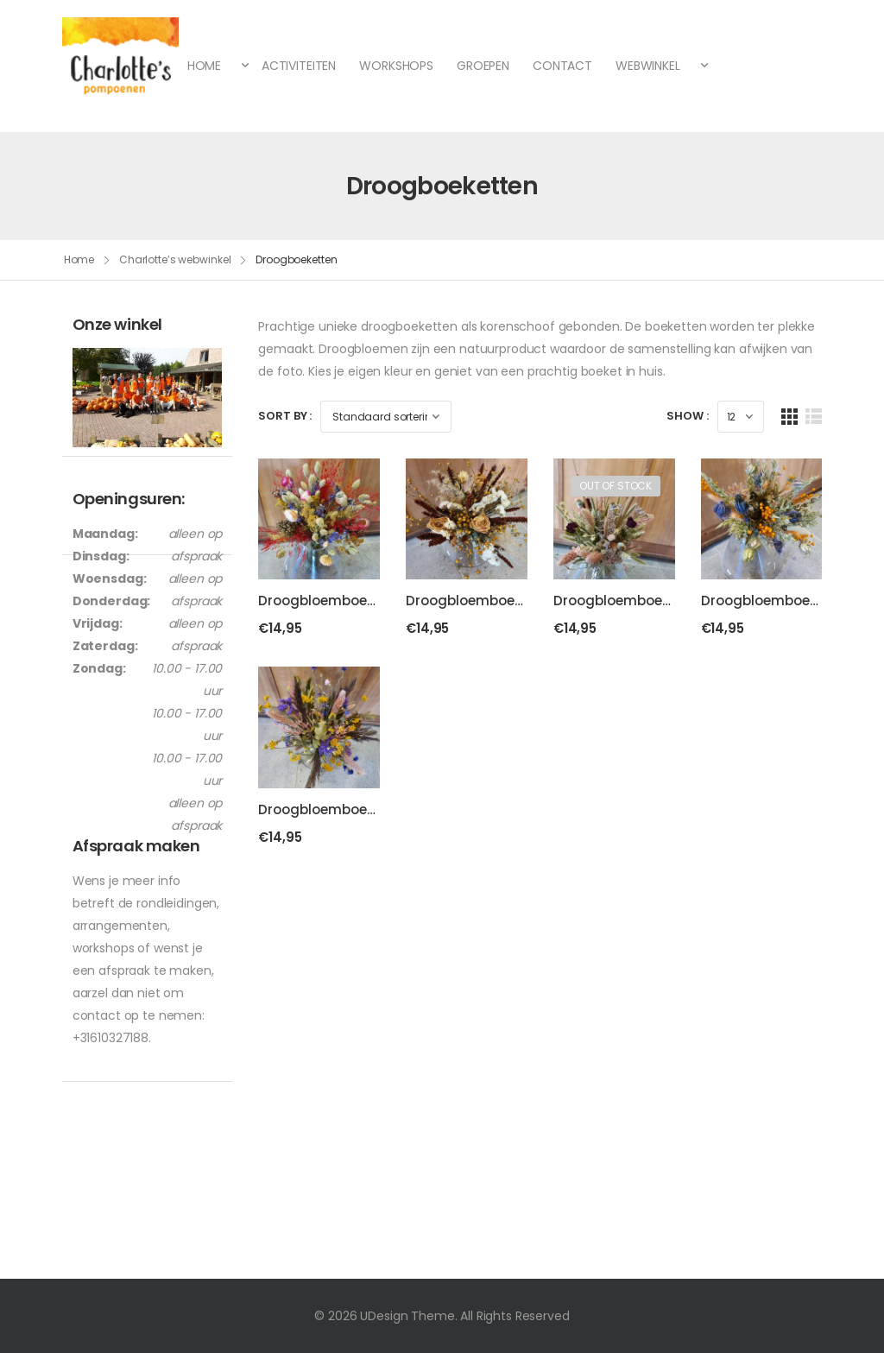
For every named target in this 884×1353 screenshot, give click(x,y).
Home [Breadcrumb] (79, 259)
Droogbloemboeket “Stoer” (790, 598)
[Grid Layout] (789, 415)
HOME (205, 65)
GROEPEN (483, 65)
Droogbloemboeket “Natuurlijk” (510, 598)
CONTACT (562, 65)
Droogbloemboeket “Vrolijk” (349, 807)
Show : (687, 415)
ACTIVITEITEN (299, 65)
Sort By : (285, 415)
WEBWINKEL (650, 65)
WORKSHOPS (396, 65)
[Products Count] (740, 415)
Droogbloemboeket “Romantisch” (666, 598)
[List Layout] (813, 415)
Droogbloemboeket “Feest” (348, 598)
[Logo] (120, 66)
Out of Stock (615, 483)
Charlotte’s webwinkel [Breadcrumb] (174, 259)
